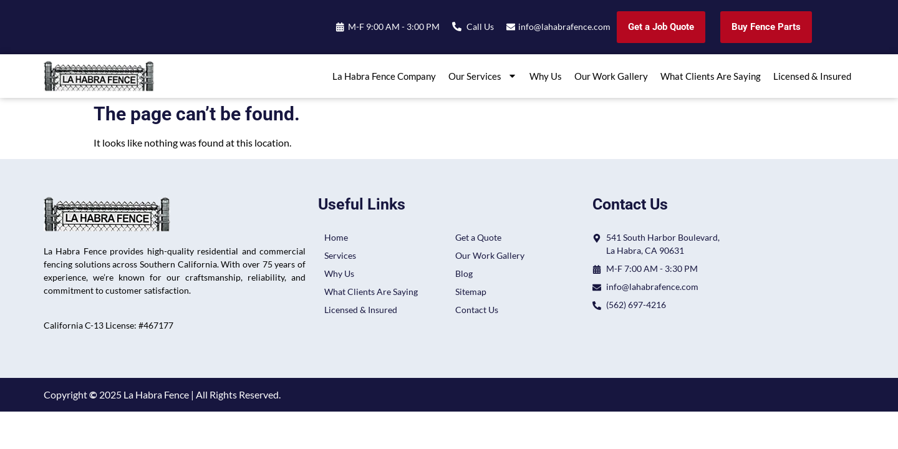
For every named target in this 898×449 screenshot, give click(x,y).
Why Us (545, 76)
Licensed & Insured (812, 76)
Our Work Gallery (611, 76)
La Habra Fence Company (384, 76)
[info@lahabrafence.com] (510, 27)
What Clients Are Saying (710, 76)
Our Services (482, 76)
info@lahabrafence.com (564, 26)
